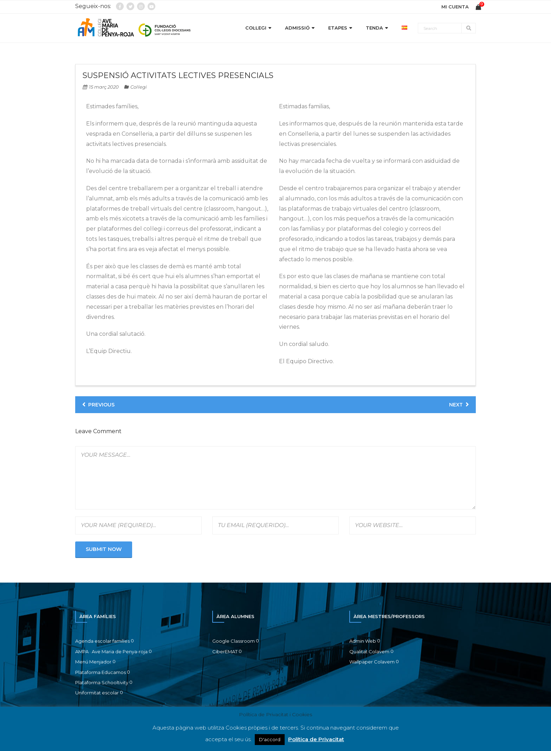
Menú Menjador (93, 662)
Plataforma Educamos (100, 672)
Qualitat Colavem (369, 651)
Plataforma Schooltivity (101, 682)
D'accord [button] (269, 739)
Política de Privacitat (316, 739)
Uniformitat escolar (97, 692)
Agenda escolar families (102, 641)
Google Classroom (233, 641)
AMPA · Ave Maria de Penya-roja (111, 651)
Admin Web (362, 641)
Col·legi (138, 87)
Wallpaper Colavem (372, 662)
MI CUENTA (455, 6)
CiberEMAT (225, 651)
